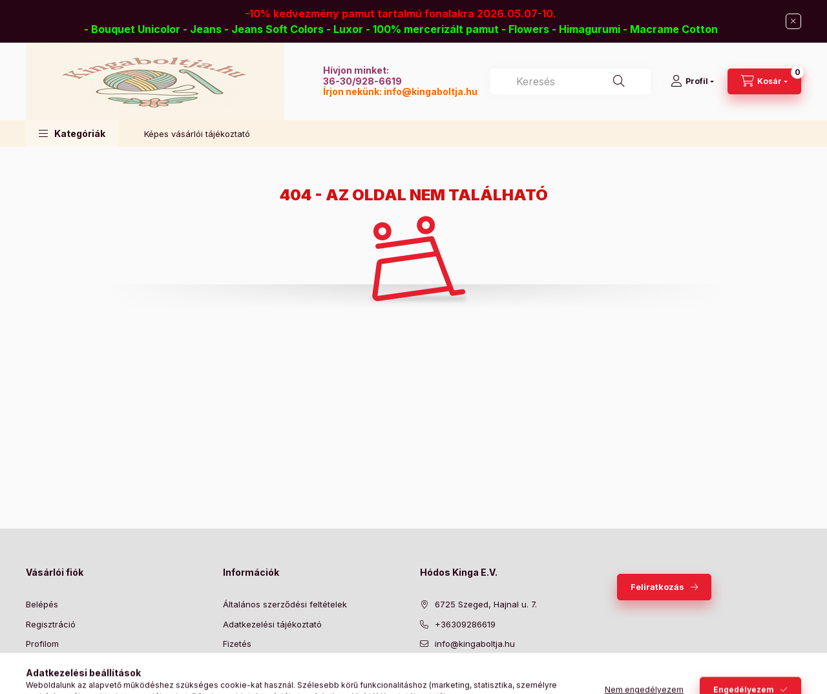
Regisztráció (51, 624)
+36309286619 (465, 624)
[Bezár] (793, 21)
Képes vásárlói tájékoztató (197, 134)
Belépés (42, 604)
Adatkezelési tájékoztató (272, 624)
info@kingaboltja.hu (430, 91)
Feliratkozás (657, 587)
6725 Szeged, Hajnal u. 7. (486, 604)
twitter (450, 676)
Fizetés (237, 643)
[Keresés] (619, 81)
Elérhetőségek (251, 683)
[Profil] (692, 81)
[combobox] (570, 81)
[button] (72, 133)
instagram (501, 676)
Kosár (37, 663)
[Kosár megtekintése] (764, 81)
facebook (424, 676)
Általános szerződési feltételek (285, 604)
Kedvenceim (50, 683)
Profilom (42, 643)
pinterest (475, 676)
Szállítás (239, 663)
